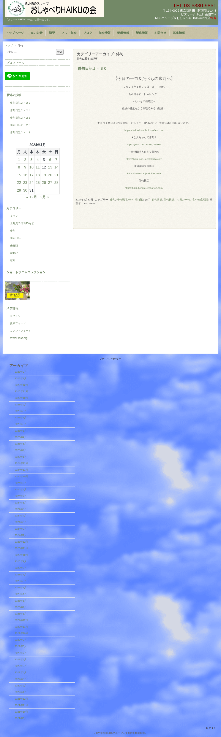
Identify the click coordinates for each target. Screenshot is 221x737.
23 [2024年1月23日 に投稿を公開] (25, 182)
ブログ (87, 33)
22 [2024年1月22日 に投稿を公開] (19, 182)
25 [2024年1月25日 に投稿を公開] (38, 182)
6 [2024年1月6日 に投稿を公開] (50, 159)
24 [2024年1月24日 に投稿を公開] (31, 182)
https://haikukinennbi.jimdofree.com (144, 130)
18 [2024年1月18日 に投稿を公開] (38, 175)
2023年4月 (21, 594)
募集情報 (179, 33)
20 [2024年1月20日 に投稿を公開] (50, 175)
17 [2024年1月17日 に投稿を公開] (31, 175)
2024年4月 (21, 515)
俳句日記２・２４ (20, 110)
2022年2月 (21, 685)
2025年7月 (21, 417)
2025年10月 (21, 398)
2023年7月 (21, 574)
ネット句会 (69, 33)
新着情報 (123, 33)
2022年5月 (21, 666)
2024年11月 (21, 470)
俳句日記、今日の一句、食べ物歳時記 (186, 199)
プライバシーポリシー (110, 358)
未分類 (14, 245)
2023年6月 (21, 581)
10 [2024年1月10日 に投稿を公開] (31, 167)
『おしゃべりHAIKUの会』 (54, 8)
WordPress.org (18, 338)
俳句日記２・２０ (20, 125)
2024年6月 (21, 502)
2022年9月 (21, 640)
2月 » (44, 197)
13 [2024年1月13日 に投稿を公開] (50, 167)
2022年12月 (21, 620)
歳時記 (14, 252)
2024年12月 (21, 463)
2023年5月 (21, 587)
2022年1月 (21, 692)
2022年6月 (21, 659)
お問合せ (160, 33)
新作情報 (142, 33)
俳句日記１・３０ (92, 68)
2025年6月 (21, 424)
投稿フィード (18, 323)
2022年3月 (21, 679)
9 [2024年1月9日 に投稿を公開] (25, 167)
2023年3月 (21, 600)
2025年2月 (21, 450)
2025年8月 (21, 411)
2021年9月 (21, 718)
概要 (52, 33)
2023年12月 (21, 541)
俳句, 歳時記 (135, 199)
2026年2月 (21, 371)
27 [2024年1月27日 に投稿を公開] (50, 182)
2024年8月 (21, 489)
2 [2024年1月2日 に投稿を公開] (25, 159)
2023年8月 (21, 568)
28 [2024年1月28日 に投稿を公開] (56, 182)
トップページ (15, 33)
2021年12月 (21, 698)
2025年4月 (21, 437)
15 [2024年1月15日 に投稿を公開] (19, 175)
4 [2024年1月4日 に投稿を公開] (38, 159)
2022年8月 (21, 646)
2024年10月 (21, 476)
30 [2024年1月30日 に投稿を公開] (25, 190)
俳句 (112, 199)
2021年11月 (21, 705)
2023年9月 (21, 561)
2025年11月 (21, 391)
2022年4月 (21, 672)
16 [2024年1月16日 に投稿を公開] (25, 175)
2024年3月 (21, 522)
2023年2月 (21, 607)
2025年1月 (21, 457)
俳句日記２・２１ (20, 117)
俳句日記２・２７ (20, 102)
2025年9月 (21, 404)
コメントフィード (20, 330)
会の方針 (36, 33)
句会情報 (105, 33)
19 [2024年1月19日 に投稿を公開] (44, 175)
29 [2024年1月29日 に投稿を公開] (19, 190)
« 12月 (31, 197)
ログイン (15, 316)
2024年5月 (21, 509)
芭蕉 (12, 260)
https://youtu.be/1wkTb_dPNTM (143, 144)
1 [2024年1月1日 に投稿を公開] (19, 159)
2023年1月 (21, 613)
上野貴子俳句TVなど (22, 223)
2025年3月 (21, 443)
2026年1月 (21, 378)
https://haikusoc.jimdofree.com (144, 173)
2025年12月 (21, 385)
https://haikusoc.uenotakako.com (144, 159)
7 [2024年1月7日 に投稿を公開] (56, 159)
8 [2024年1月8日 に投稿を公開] (19, 167)
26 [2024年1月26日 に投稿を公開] (44, 182)
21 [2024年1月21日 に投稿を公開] (56, 175)
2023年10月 (21, 555)
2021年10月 (21, 711)
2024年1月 (21, 535)
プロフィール (15, 63)
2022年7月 (21, 653)
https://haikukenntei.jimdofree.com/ (144, 188)
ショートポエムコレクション (26, 272)
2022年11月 (21, 627)
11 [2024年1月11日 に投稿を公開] (38, 167)
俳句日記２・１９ (20, 132)
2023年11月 (21, 548)
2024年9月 (21, 483)
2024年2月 (21, 528)
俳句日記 (122, 199)
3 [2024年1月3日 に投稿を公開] (31, 159)
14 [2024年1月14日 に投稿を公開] (56, 167)
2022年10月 (21, 633)
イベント (15, 216)
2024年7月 (21, 496)
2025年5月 (21, 430)
